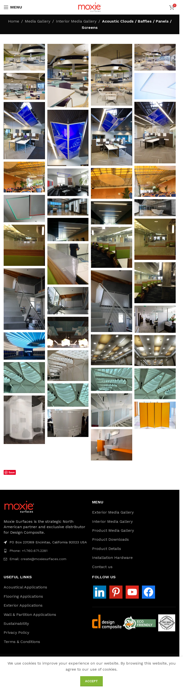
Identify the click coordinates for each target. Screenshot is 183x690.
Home (13, 21)
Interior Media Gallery (76, 21)
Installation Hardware (112, 557)
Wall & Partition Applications (30, 614)
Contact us (102, 566)
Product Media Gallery (113, 530)
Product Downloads (110, 539)
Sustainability (16, 623)
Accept (91, 681)
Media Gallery (37, 21)
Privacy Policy (16, 632)
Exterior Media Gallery (113, 512)
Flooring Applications (23, 596)
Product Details (106, 548)
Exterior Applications (23, 605)
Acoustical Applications (25, 587)
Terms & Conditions (22, 641)
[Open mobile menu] (13, 7)
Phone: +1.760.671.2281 (28, 551)
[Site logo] (90, 7)
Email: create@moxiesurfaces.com (37, 559)
